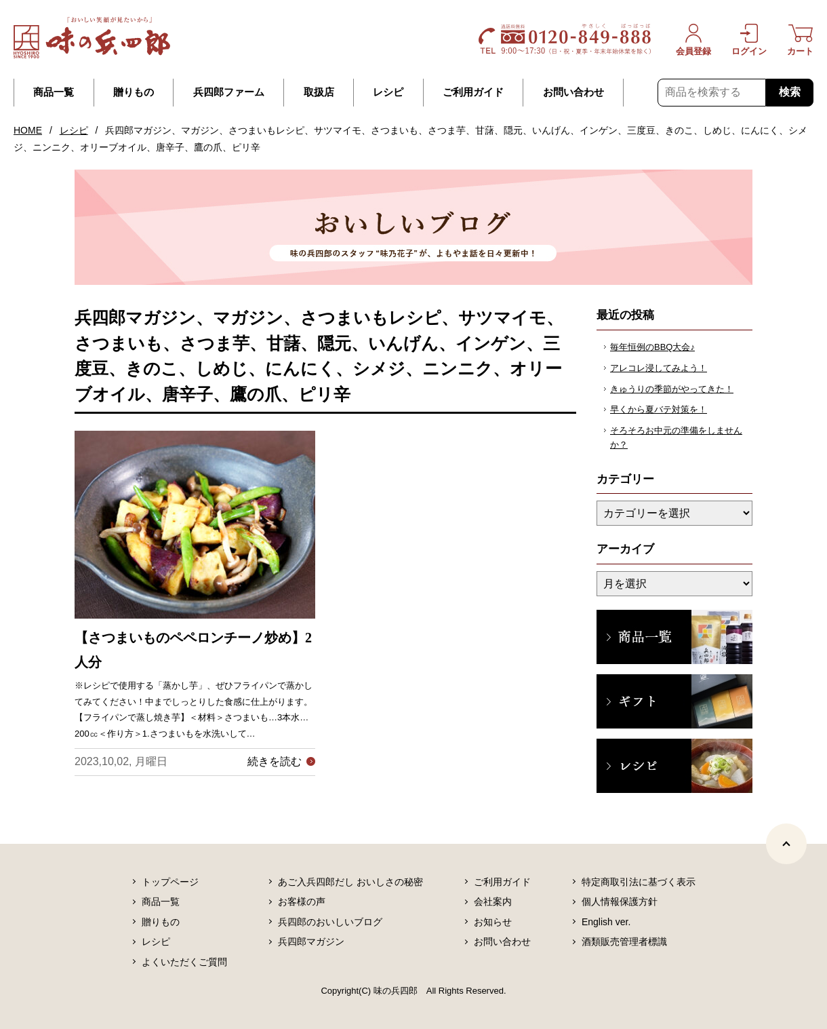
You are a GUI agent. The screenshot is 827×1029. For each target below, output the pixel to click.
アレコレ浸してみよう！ (658, 368)
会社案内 (493, 901)
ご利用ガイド (473, 92)
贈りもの (133, 92)
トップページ (170, 881)
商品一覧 (53, 92)
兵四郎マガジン (311, 941)
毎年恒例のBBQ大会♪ (652, 347)
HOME (28, 130)
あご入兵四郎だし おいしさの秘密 (350, 881)
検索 (790, 92)
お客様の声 (301, 901)
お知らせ (493, 921)
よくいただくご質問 (184, 961)
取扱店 (319, 92)
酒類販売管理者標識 (624, 941)
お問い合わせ (573, 92)
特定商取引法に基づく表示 (638, 881)
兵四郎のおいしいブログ (330, 921)
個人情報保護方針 (620, 901)
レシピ (388, 92)
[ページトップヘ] (786, 843)
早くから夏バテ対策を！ (658, 409)
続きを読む (274, 761)
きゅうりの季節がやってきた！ (671, 389)
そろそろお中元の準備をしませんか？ (676, 437)
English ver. (606, 921)
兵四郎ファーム (228, 92)
